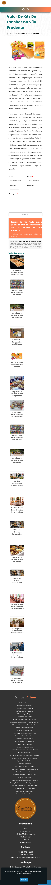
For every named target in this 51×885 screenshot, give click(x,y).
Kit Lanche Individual (24, 752)
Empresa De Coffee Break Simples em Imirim (17, 394)
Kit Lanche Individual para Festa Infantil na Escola (24, 755)
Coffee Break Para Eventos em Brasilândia (17, 606)
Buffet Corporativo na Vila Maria (17, 483)
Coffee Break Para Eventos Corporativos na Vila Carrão (17, 511)
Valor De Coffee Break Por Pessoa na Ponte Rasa (17, 274)
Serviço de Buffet (32, 785)
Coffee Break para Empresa (24, 714)
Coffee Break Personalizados (18, 722)
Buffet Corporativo (32, 769)
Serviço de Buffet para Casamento (24, 788)
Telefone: (13, 185)
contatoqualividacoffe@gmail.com (26, 857)
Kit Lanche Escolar (32, 750)
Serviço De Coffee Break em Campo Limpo (17, 316)
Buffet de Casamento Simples (24, 772)
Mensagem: (13, 194)
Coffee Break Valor (32, 725)
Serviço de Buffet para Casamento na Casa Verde (16, 632)
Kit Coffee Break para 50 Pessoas (24, 741)
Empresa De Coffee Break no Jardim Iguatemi (17, 560)
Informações (26, 842)
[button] (48, 4)
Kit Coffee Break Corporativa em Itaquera (16, 533)
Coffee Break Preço (33, 722)
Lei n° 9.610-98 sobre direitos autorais (30, 248)
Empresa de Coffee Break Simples (24, 736)
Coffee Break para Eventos (24, 716)
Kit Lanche (36, 783)
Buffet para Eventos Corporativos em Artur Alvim (16, 656)
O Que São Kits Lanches (26, 834)
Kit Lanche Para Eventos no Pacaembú (17, 414)
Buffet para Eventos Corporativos (21, 780)
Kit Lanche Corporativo (18, 750)
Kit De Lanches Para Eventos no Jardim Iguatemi (17, 293)
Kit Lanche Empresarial (19, 785)
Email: (30, 177)
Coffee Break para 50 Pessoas (24, 711)
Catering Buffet (14, 783)
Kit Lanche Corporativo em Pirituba (17, 342)
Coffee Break (26, 837)
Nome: (11, 177)
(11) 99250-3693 (26, 852)
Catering (35, 780)
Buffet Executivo (31, 774)
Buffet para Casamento (24, 777)
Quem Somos (26, 831)
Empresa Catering (26, 783)
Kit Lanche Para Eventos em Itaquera (17, 680)
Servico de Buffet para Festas (24, 794)
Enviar (25, 214)
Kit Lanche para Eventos (19, 758)
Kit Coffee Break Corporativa (25, 739)
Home (26, 828)
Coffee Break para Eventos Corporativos (24, 719)
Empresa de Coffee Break (24, 730)
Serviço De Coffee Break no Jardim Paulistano (17, 461)
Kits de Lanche (32, 758)
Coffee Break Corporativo (25, 703)
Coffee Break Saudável (18, 725)
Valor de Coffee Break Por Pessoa (24, 766)
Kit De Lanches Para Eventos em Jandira (17, 437)
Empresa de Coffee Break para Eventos (25, 733)
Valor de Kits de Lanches (18, 769)
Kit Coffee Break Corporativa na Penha (17, 581)
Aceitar (24, 880)
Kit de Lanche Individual (25, 744)
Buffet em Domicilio (19, 774)
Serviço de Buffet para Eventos (24, 791)
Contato (26, 839)
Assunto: (31, 185)
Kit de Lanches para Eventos (25, 747)
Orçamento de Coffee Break (25, 761)
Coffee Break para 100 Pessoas (24, 708)
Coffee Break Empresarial (24, 705)
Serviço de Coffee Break (24, 763)
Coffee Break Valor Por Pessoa (24, 727)
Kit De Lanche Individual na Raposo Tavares (17, 365)
